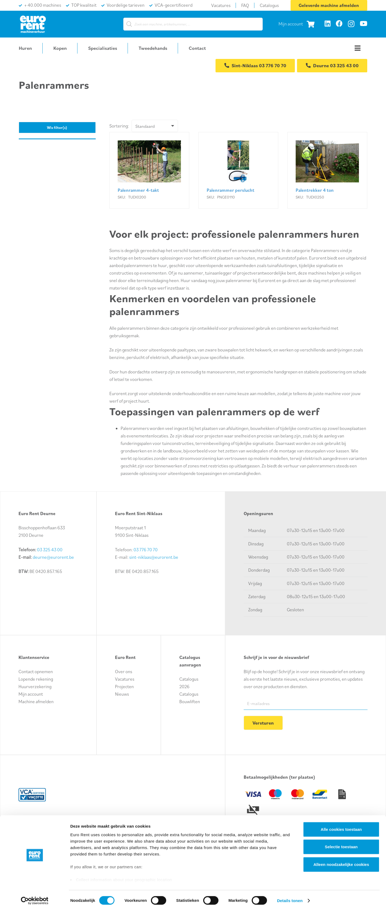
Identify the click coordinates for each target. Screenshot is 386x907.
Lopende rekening (35, 679)
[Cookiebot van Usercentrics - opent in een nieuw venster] (34, 897)
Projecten (124, 686)
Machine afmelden (36, 701)
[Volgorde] (155, 126)
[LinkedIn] (328, 23)
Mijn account (291, 24)
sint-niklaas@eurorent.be (153, 557)
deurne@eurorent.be (53, 557)
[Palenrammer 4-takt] (149, 171)
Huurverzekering (34, 686)
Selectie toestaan (341, 842)
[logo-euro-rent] (33, 24)
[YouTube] (363, 23)
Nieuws (122, 694)
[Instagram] (351, 24)
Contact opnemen (35, 671)
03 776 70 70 (145, 549)
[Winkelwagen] (310, 24)
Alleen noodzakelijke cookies (341, 860)
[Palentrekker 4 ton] (327, 171)
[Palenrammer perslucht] (238, 171)
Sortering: (119, 126)
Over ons (123, 671)
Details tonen (289, 896)
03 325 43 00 (49, 549)
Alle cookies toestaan (341, 825)
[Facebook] (339, 23)
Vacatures (124, 679)
